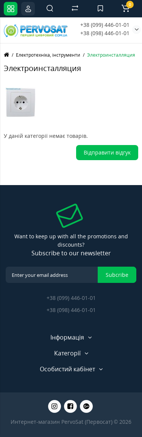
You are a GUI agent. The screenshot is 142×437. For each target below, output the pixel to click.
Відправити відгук (107, 152)
